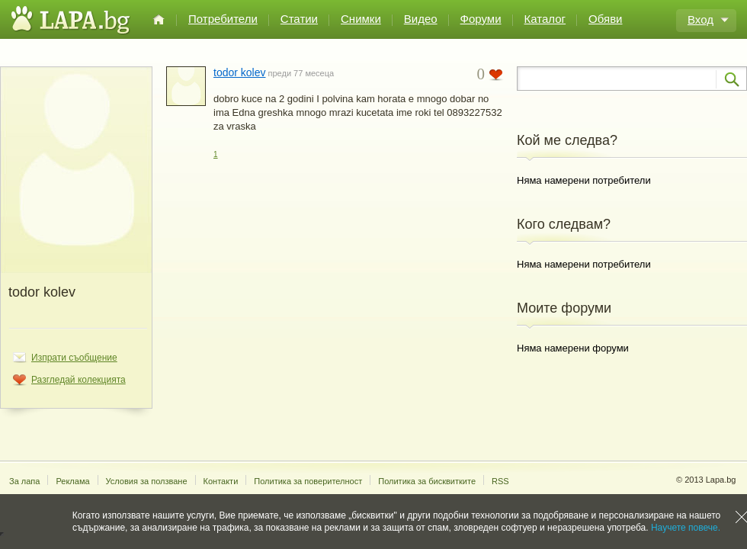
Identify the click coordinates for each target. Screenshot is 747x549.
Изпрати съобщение (74, 357)
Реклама (72, 481)
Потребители (223, 18)
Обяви (605, 18)
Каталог (545, 18)
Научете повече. (685, 527)
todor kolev (239, 72)
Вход (700, 19)
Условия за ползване (147, 481)
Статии (299, 18)
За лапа (24, 481)
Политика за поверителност (308, 481)
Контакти (221, 481)
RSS (500, 481)
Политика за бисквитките (427, 481)
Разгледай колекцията (78, 379)
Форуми (481, 18)
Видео (421, 18)
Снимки (361, 18)
